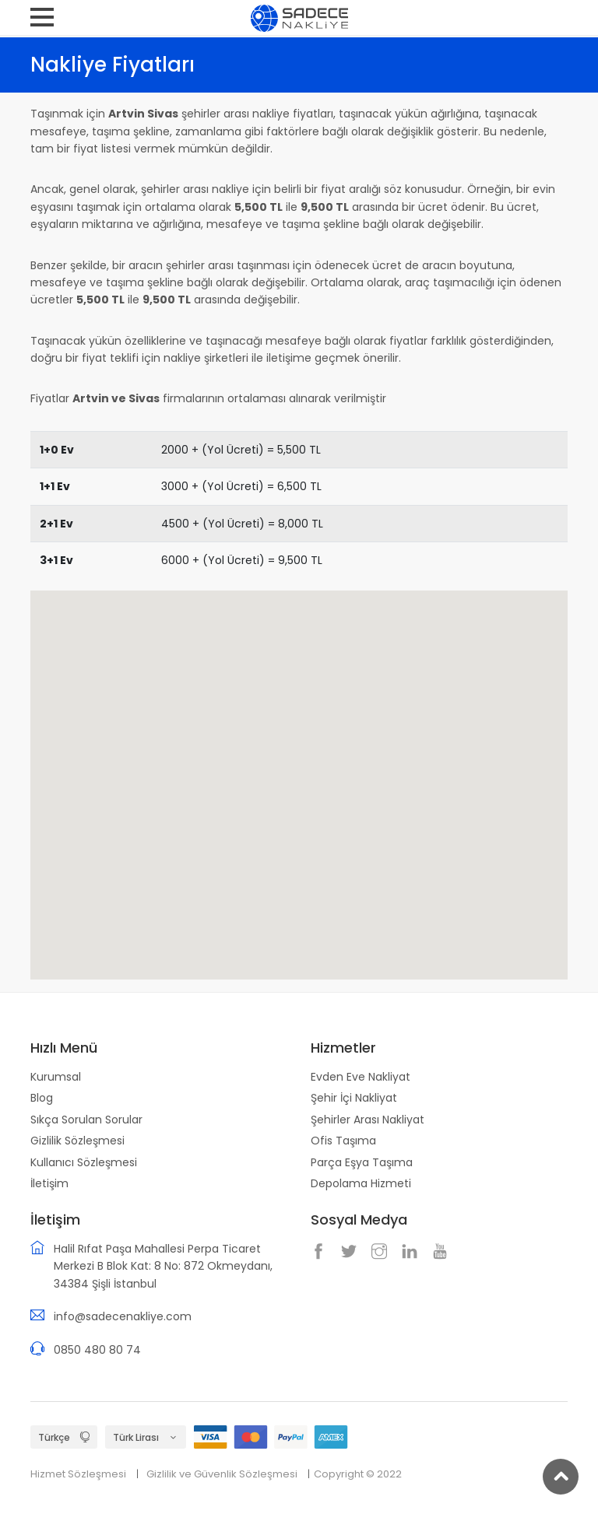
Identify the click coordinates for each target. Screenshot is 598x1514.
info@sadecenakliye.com (123, 1316)
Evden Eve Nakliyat (360, 1077)
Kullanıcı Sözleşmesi (83, 1162)
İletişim (49, 1183)
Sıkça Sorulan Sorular (86, 1119)
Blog (41, 1098)
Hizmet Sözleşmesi (78, 1474)
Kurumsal (55, 1077)
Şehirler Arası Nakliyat (367, 1119)
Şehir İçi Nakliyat (354, 1098)
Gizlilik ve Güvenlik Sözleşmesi (221, 1474)
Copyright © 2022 (358, 1474)
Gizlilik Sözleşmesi (77, 1140)
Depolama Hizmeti (361, 1183)
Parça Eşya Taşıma (362, 1162)
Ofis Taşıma (343, 1140)
